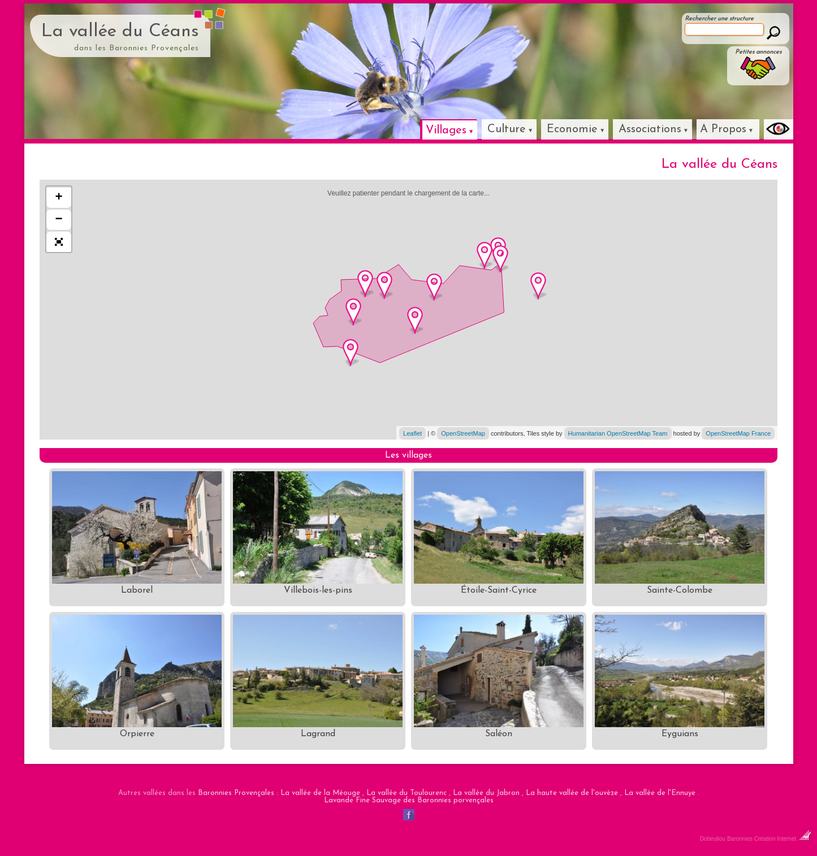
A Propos (723, 129)
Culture (506, 129)
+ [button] (59, 197)
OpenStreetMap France (738, 433)
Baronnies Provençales (236, 793)
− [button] (59, 219)
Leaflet (412, 433)
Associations (650, 129)
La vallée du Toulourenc (406, 793)
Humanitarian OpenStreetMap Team (618, 433)
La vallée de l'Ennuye (659, 793)
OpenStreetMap (463, 433)
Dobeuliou (712, 839)
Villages (446, 130)
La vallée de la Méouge (320, 793)
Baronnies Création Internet (769, 839)
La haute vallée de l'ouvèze (572, 793)
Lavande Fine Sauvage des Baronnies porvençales (409, 800)
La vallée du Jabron (486, 793)
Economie (572, 129)
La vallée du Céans (120, 32)
